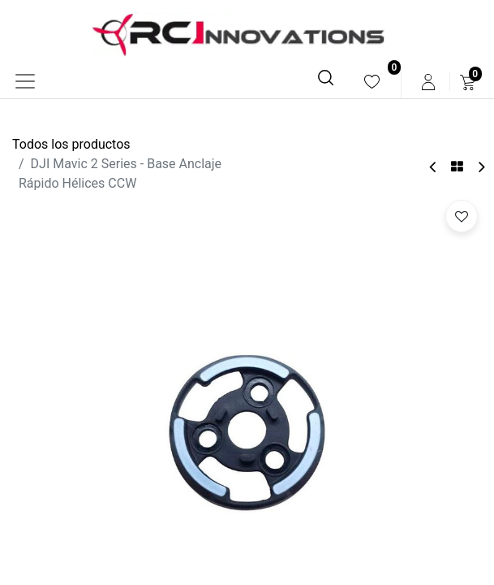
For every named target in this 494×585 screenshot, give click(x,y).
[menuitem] (372, 81)
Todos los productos (71, 144)
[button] (461, 216)
